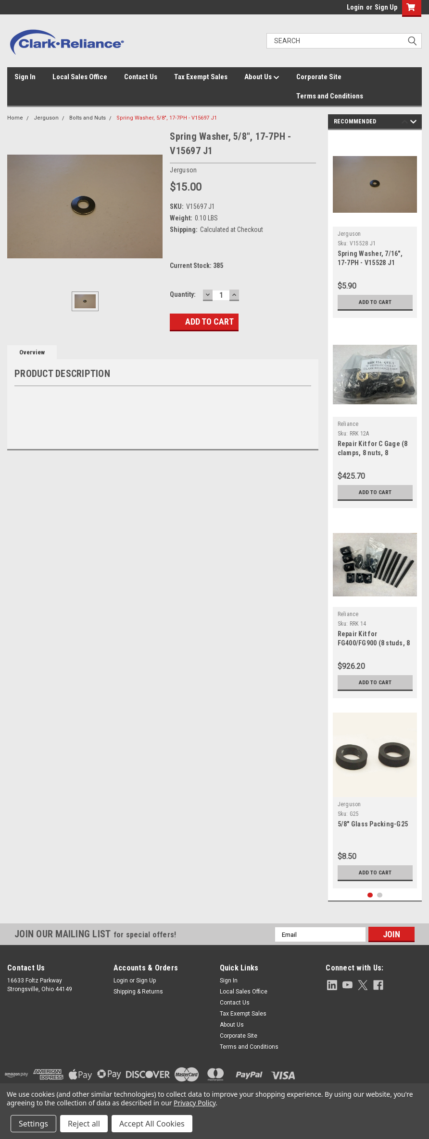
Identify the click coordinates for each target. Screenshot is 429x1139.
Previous (404, 123)
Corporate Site (318, 77)
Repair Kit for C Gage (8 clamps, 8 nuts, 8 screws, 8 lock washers (373, 453)
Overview (32, 352)
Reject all (84, 1123)
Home (15, 118)
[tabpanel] (375, 226)
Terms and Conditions (329, 96)
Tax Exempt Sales (200, 77)
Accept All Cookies (152, 1123)
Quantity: (183, 294)
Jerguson (46, 118)
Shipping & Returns (138, 991)
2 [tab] (379, 895)
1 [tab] (370, 895)
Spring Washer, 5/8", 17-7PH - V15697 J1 (166, 118)
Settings (33, 1123)
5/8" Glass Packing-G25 (373, 824)
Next (413, 123)
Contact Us (140, 77)
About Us (261, 77)
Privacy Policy (194, 1102)
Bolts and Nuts (87, 118)
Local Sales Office (79, 77)
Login (355, 7)
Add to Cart (374, 302)
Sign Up (386, 7)
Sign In (25, 77)
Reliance (348, 424)
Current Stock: (196, 265)
